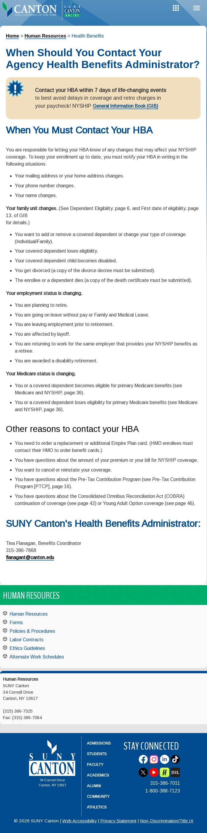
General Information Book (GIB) (125, 106)
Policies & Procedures (32, 631)
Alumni (94, 786)
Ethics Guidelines (27, 648)
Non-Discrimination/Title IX (166, 820)
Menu (196, 8)
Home (12, 35)
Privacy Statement (118, 820)
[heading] (31, 10)
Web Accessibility (79, 820)
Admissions (99, 743)
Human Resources (45, 35)
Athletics (97, 807)
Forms (16, 622)
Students (97, 754)
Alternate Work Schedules (36, 656)
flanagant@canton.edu (30, 557)
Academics (98, 775)
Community (98, 796)
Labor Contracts (26, 639)
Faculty (95, 764)
